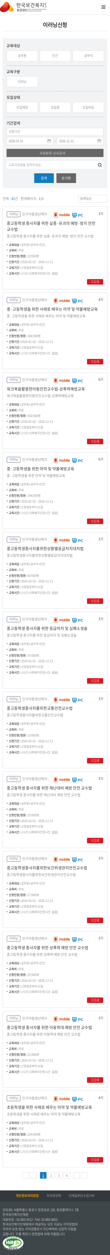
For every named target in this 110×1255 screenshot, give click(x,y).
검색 (44, 177)
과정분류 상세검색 (52, 152)
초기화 (66, 177)
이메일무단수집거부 (82, 1195)
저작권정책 (54, 1195)
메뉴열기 (103, 7)
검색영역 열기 (93, 7)
